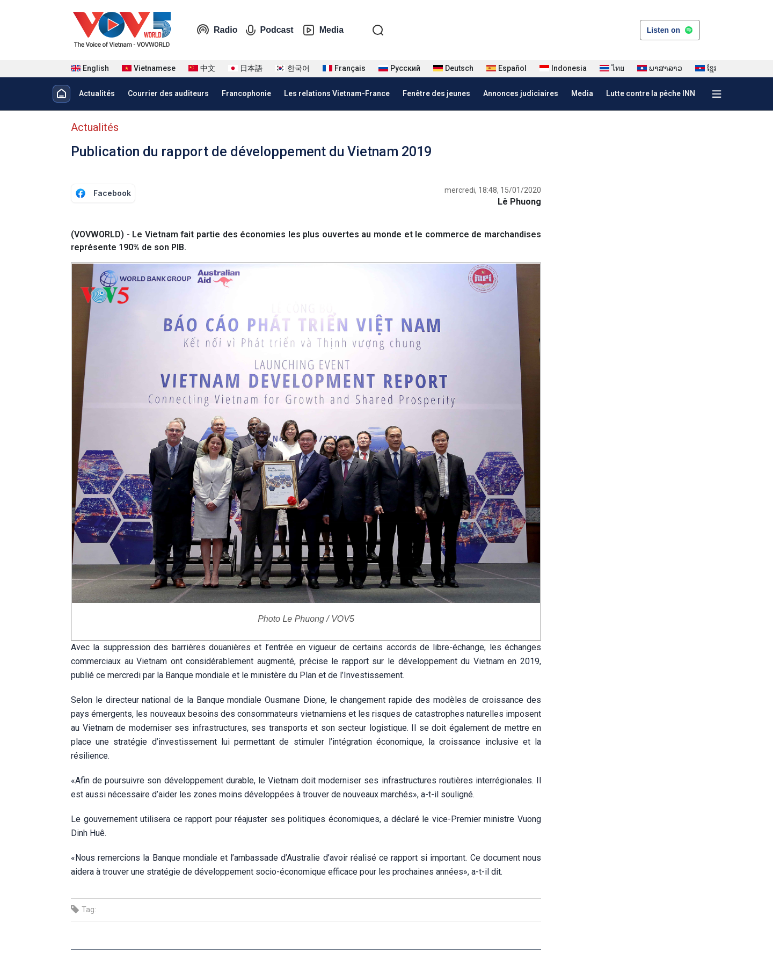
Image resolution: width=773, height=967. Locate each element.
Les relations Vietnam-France (337, 93)
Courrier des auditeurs (168, 93)
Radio (216, 30)
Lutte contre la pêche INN (650, 93)
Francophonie (246, 93)
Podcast (269, 30)
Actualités (97, 93)
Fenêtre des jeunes (436, 93)
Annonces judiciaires (520, 93)
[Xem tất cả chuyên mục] (716, 93)
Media (323, 30)
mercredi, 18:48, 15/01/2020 (492, 190)
